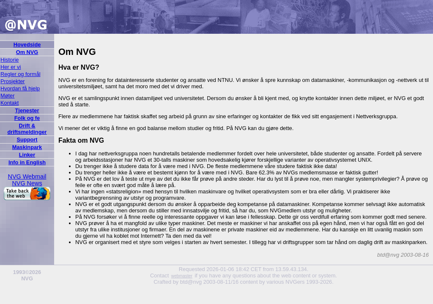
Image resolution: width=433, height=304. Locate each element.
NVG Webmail (27, 176)
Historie (9, 60)
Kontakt (9, 103)
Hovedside (27, 44)
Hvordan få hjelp (20, 88)
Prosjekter (12, 81)
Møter (7, 95)
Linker (27, 155)
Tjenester (27, 110)
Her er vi (10, 67)
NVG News (27, 183)
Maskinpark (27, 147)
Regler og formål (20, 74)
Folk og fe (27, 118)
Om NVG (27, 52)
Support (26, 139)
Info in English (27, 162)
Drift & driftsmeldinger (27, 128)
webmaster (181, 276)
